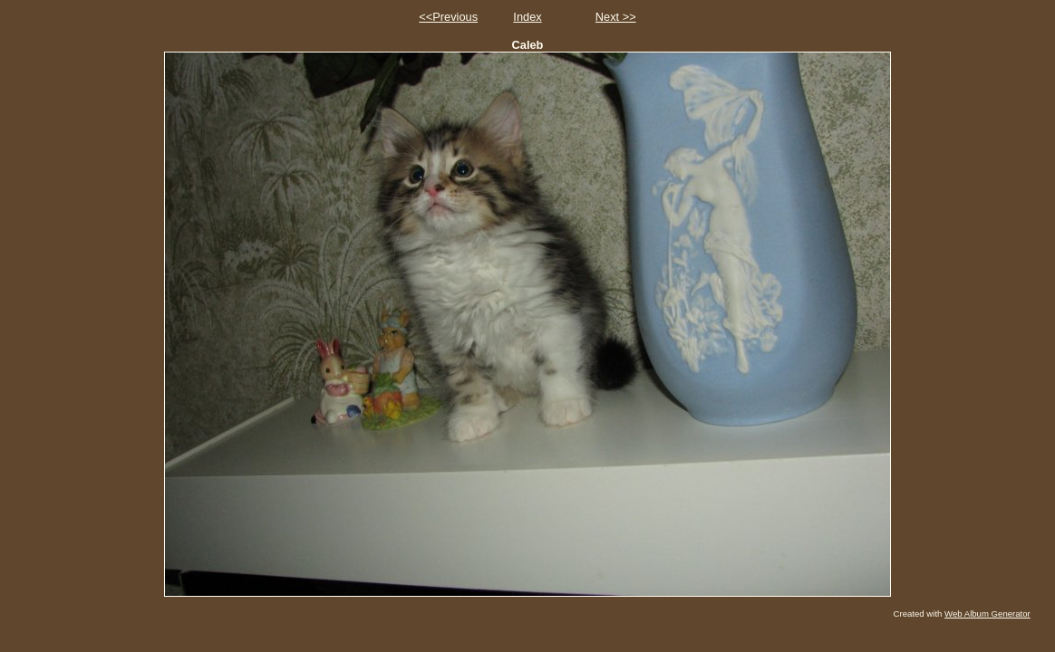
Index (527, 17)
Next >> (615, 17)
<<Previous (448, 17)
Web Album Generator (987, 613)
